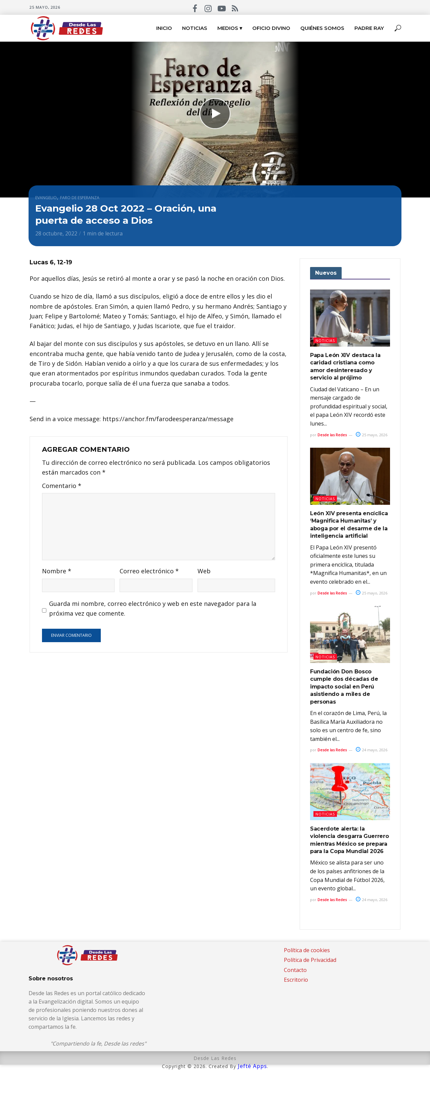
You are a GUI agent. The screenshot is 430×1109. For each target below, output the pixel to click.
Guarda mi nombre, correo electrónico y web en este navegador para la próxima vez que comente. (152, 608)
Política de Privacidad (310, 960)
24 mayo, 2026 (371, 749)
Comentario (61, 486)
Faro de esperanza (79, 198)
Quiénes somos (322, 28)
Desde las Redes (332, 434)
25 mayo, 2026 (371, 434)
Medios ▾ (229, 28)
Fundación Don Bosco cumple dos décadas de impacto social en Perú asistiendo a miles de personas (344, 686)
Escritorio (296, 979)
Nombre (56, 571)
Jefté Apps (252, 1066)
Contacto (295, 970)
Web (204, 571)
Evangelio (46, 198)
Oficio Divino (271, 28)
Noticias (194, 28)
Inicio (164, 28)
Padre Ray (369, 28)
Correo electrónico (149, 571)
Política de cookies (307, 950)
